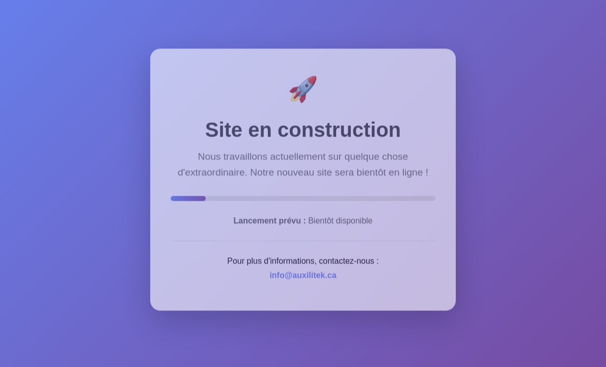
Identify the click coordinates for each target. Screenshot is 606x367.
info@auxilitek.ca (302, 273)
